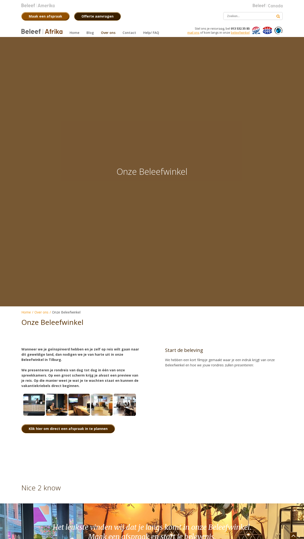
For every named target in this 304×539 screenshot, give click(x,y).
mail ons (193, 32)
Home (26, 312)
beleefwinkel (240, 32)
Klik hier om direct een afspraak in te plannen (68, 428)
